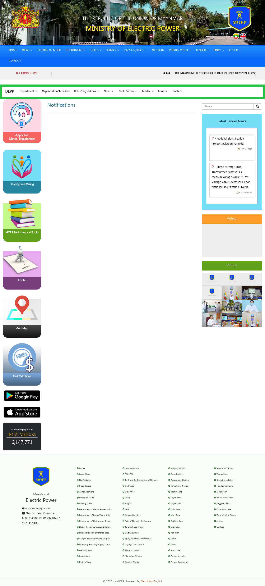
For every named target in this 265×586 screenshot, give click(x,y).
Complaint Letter (224, 510)
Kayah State (176, 498)
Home (13, 50)
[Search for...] (228, 106)
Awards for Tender (225, 469)
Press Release (85, 486)
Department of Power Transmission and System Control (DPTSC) (108, 515)
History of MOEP (49, 50)
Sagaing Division (132, 562)
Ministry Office (85, 504)
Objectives (129, 492)
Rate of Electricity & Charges (138, 521)
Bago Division (177, 474)
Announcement (86, 492)
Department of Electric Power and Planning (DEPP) (102, 510)
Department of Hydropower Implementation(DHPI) (102, 521)
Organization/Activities (55, 91)
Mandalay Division (133, 556)
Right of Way (85, 562)
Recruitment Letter (225, 480)
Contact (15, 61)
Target (128, 504)
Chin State (175, 510)
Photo (173, 539)
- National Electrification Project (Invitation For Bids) (228, 142)
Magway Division (178, 469)
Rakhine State (177, 521)
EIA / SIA (129, 474)
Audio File (175, 551)
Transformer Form (225, 486)
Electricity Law (85, 551)
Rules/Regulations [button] (86, 91)
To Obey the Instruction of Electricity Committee (147, 480)
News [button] (27, 50)
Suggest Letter (223, 504)
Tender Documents (179, 562)
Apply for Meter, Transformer (138, 539)
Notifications (84, 480)
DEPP (9, 92)
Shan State (175, 527)
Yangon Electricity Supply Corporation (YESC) (99, 539)
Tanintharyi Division (180, 486)
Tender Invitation (178, 556)
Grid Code (129, 486)
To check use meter (134, 527)
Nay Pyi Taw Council (134, 545)
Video (173, 545)
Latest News (84, 474)
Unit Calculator (131, 533)
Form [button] (219, 50)
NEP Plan (158, 50)
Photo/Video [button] (127, 91)
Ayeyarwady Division (180, 480)
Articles (220, 521)
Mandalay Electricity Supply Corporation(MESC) (100, 545)
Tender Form (222, 474)
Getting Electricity (133, 515)
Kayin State (176, 504)
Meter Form (222, 492)
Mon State (175, 515)
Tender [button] (202, 50)
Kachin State (176, 492)
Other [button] (235, 50)
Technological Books (226, 515)
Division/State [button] (135, 50)
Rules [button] (96, 50)
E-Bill (127, 510)
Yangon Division (132, 551)
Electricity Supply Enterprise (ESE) (94, 533)
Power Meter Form (225, 498)
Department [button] (76, 50)
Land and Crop (132, 469)
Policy (127, 498)
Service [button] (112, 50)
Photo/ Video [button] (180, 50)
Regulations (84, 556)
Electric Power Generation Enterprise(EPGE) (98, 527)
